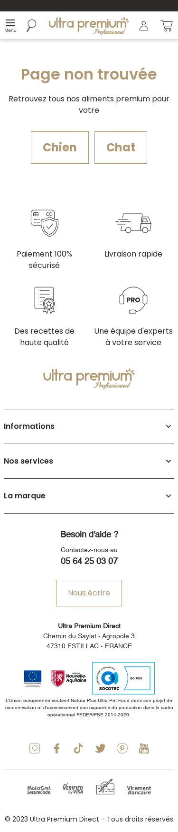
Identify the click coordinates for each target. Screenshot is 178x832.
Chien (60, 147)
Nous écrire (89, 592)
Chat (120, 147)
